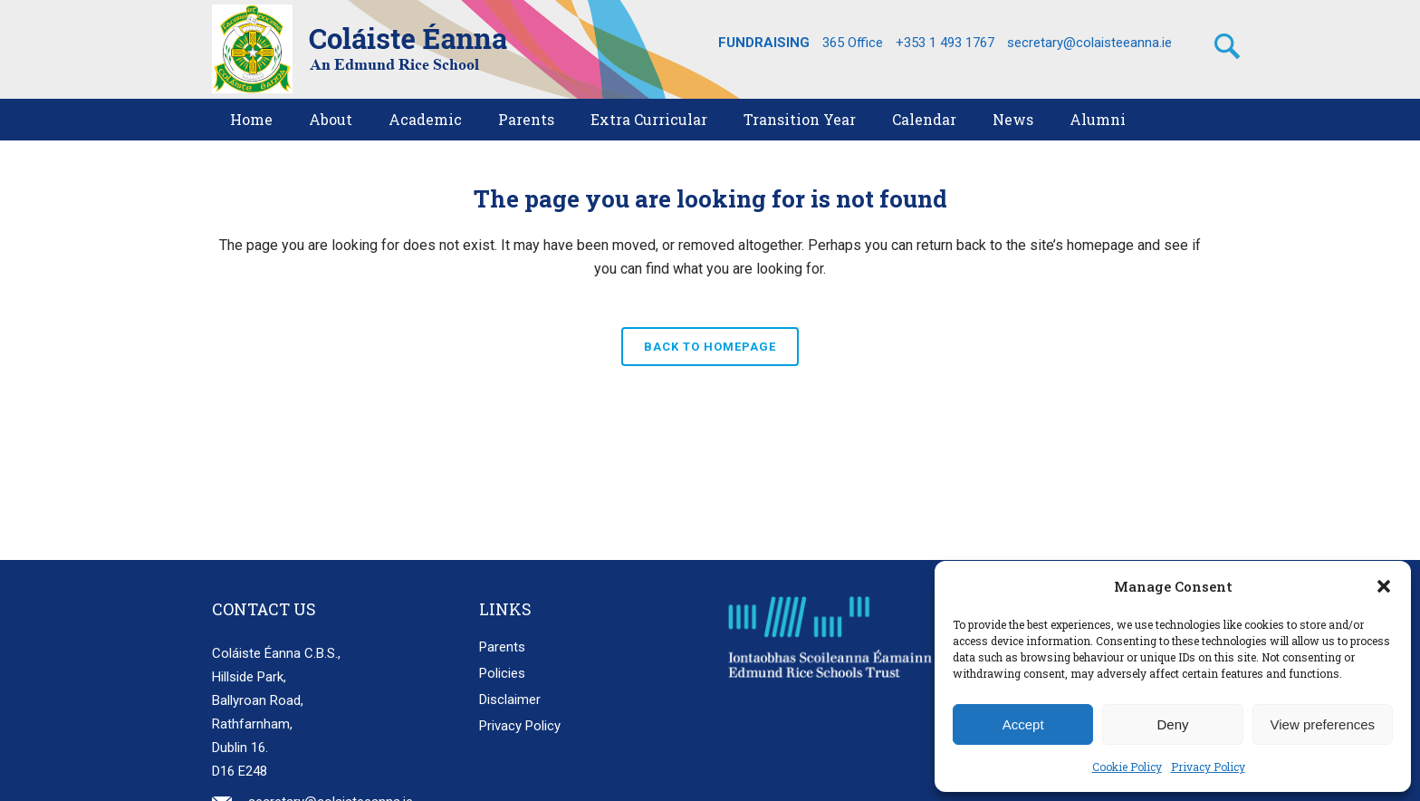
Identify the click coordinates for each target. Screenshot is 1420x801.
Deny (1172, 724)
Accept (1023, 724)
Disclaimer (510, 699)
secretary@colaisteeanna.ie (1089, 42)
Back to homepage (710, 346)
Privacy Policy (1208, 766)
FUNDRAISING (764, 42)
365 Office (852, 42)
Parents (502, 647)
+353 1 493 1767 (945, 42)
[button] (1384, 586)
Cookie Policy (1127, 766)
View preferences (1323, 724)
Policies (502, 673)
